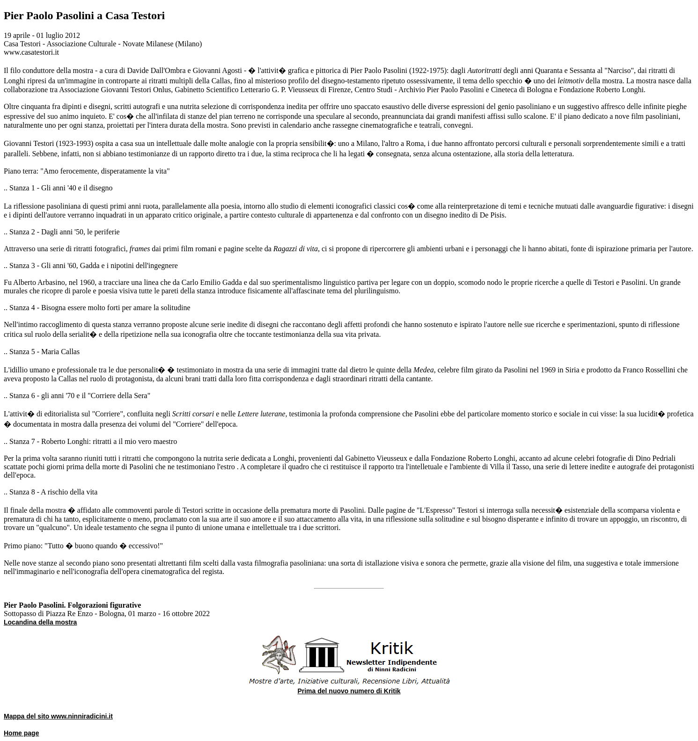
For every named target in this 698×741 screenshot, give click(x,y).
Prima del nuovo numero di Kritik (348, 691)
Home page (21, 733)
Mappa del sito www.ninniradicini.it (58, 716)
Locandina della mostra (40, 622)
